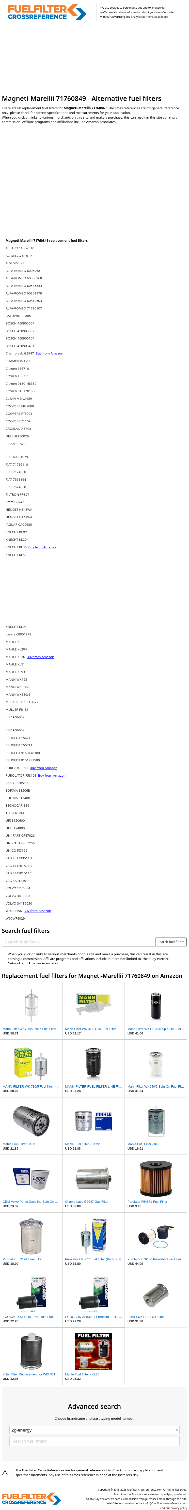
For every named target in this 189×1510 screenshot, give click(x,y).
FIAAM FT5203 (17, 444)
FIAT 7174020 (16, 472)
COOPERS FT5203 (19, 413)
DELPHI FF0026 (17, 436)
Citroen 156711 (17, 376)
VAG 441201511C (19, 873)
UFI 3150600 (15, 820)
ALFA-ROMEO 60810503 (24, 300)
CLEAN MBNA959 (19, 398)
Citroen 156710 (17, 368)
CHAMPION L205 (19, 361)
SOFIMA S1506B (18, 790)
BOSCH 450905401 (20, 346)
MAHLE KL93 (15, 672)
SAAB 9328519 (17, 783)
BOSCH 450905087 (20, 331)
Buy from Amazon (49, 353)
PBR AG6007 (15, 730)
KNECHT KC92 (16, 532)
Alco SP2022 (15, 263)
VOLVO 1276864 (18, 888)
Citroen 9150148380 (21, 383)
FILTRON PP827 (18, 494)
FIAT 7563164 (16, 479)
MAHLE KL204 (16, 649)
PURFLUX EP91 (17, 768)
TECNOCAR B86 (17, 805)
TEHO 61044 (15, 813)
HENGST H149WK (19, 517)
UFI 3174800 (15, 828)
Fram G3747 (15, 502)
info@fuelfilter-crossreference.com (166, 1503)
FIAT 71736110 (17, 464)
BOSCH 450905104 (20, 338)
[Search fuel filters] (79, 941)
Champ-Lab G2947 (20, 353)
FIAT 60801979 (17, 457)
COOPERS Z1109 (18, 421)
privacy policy (179, 1508)
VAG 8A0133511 (18, 880)
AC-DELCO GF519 (19, 255)
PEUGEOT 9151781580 (23, 760)
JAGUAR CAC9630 (19, 524)
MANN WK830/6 (18, 694)
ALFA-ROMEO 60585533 (24, 285)
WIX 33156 (14, 911)
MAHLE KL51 (15, 664)
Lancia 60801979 (18, 634)
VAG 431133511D (19, 858)
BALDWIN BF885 (18, 315)
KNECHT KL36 (17, 547)
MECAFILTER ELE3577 (22, 702)
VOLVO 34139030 (19, 903)
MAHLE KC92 (15, 642)
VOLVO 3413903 (18, 896)
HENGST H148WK (19, 509)
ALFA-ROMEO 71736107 (24, 308)
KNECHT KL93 (16, 626)
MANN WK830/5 (18, 687)
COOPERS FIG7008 (20, 406)
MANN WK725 (16, 679)
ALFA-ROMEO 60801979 (24, 293)
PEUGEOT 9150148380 (23, 753)
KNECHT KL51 (16, 555)
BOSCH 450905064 (20, 323)
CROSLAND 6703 (18, 428)
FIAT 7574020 (16, 487)
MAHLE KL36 (16, 657)
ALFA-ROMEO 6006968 (23, 270)
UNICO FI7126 (16, 850)
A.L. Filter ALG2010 (20, 248)
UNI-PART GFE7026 (20, 835)
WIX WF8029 (15, 918)
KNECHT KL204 (17, 539)
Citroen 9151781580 (21, 391)
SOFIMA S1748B (18, 798)
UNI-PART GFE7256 (20, 843)
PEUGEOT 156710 (19, 738)
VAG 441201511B (19, 865)
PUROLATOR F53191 (21, 775)
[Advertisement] (94, 58)
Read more (161, 16)
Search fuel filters (171, 942)
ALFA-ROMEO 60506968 (24, 278)
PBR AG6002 (15, 717)
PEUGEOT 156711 (19, 745)
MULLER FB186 (17, 709)
